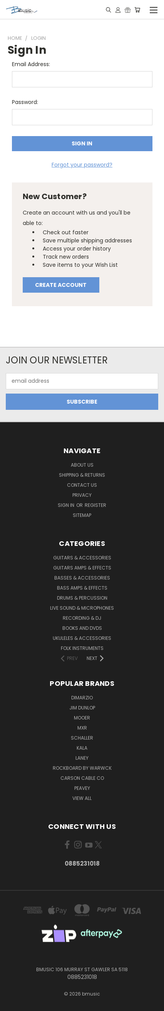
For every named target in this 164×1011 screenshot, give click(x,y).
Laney (82, 758)
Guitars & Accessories (82, 557)
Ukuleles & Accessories (82, 638)
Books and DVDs (82, 628)
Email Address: (31, 64)
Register (95, 505)
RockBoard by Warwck (82, 768)
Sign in (66, 505)
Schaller (82, 738)
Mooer (82, 717)
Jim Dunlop (82, 707)
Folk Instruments (82, 648)
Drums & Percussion (82, 598)
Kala (82, 748)
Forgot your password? (82, 165)
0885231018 (82, 863)
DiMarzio (82, 697)
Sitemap (82, 515)
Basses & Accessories (82, 578)
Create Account (61, 285)
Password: (25, 102)
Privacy (82, 495)
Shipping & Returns (82, 475)
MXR (82, 728)
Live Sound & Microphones (82, 608)
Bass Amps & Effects (82, 588)
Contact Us (82, 485)
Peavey (82, 788)
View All (82, 798)
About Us (82, 465)
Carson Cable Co (82, 778)
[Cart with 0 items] (137, 10)
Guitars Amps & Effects (82, 567)
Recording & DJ (82, 618)
